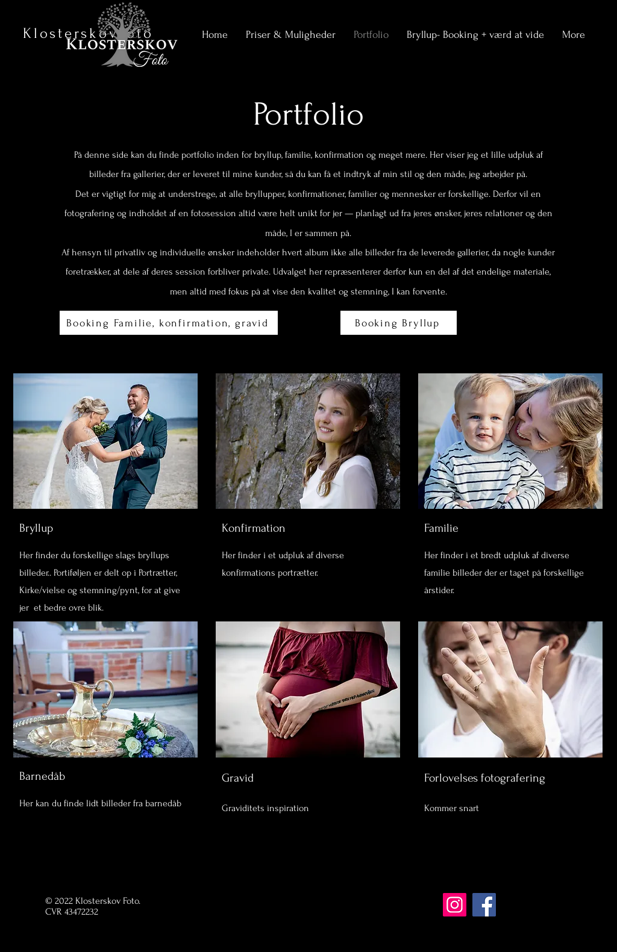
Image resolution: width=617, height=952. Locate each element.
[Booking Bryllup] (398, 323)
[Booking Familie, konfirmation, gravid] (169, 323)
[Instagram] (454, 904)
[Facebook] (484, 904)
